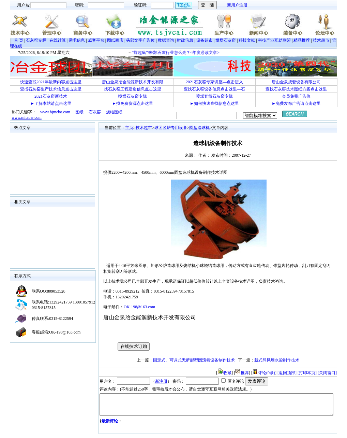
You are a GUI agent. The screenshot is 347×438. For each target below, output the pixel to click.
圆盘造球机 (199, 127)
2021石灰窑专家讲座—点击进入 (214, 82)
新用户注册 (237, 5)
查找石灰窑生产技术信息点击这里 (50, 89)
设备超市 (204, 40)
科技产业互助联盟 (274, 40)
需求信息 (77, 40)
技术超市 (321, 40)
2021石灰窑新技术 (50, 96)
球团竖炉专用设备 (170, 127)
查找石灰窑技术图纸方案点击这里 (296, 89)
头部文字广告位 (140, 40)
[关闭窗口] (327, 372)
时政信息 (185, 40)
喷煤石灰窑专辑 (132, 96)
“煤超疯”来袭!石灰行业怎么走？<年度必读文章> (182, 52)
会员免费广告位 (296, 96)
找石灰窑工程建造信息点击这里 (132, 89)
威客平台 (96, 40)
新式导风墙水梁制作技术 (276, 360)
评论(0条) (264, 372)
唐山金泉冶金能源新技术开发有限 (132, 82)
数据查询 (166, 40)
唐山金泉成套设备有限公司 (296, 82)
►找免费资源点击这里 (132, 103)
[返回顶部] (287, 372)
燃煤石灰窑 (225, 40)
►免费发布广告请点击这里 (296, 103)
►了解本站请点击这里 (50, 103)
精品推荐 (301, 40)
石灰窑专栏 (36, 40)
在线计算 (57, 40)
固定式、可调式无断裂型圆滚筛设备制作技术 (194, 360)
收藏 (224, 372)
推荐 (242, 372)
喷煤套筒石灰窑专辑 (214, 96)
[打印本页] (307, 372)
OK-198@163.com (139, 307)
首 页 (18, 40)
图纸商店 (115, 40)
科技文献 (247, 40)
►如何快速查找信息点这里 (214, 103)
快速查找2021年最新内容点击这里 (50, 82)
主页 (129, 127)
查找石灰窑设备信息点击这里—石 (214, 89)
